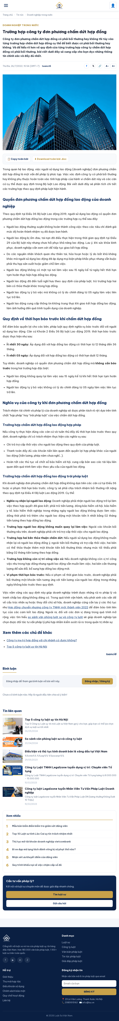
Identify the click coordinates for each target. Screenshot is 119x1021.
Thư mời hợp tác (12, 981)
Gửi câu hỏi (59, 903)
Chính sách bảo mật (14, 990)
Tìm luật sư (59, 894)
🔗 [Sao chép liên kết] (99, 65)
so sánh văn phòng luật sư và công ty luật (55, 617)
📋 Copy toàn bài (17, 159)
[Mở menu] (6, 5)
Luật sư (66, 942)
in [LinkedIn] (20, 959)
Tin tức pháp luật (71, 956)
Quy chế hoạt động (13, 995)
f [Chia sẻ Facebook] (86, 65)
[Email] (89, 983)
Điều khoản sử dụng (13, 986)
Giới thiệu (8, 976)
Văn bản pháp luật (72, 951)
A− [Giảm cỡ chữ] (107, 66)
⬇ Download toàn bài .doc (50, 159)
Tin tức (20, 14)
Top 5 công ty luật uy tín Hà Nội (27, 646)
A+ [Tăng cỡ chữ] (113, 66)
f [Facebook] (5, 959)
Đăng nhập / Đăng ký (97, 681)
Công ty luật (69, 947)
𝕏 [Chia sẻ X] (93, 65)
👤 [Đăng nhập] (113, 5)
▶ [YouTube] (13, 959)
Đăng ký (89, 991)
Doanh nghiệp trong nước (40, 14)
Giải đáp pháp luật (72, 961)
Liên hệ (6, 1000)
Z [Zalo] (27, 959)
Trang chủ (8, 14)
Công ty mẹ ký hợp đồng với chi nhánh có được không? (42, 640)
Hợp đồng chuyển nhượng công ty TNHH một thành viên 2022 (48, 607)
